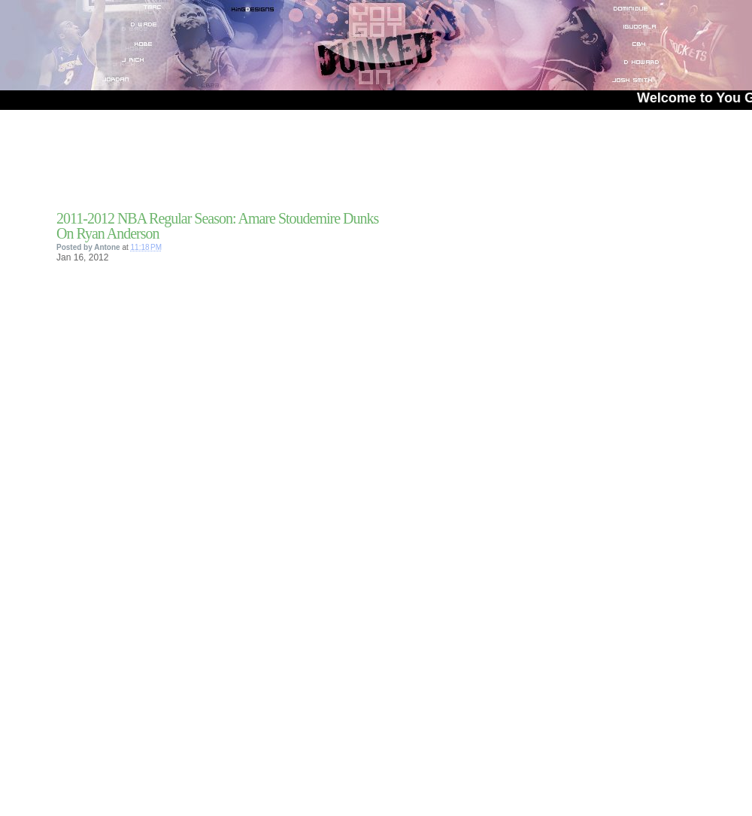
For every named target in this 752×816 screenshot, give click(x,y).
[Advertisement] (232, 164)
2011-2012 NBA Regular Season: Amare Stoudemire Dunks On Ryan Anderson (217, 226)
